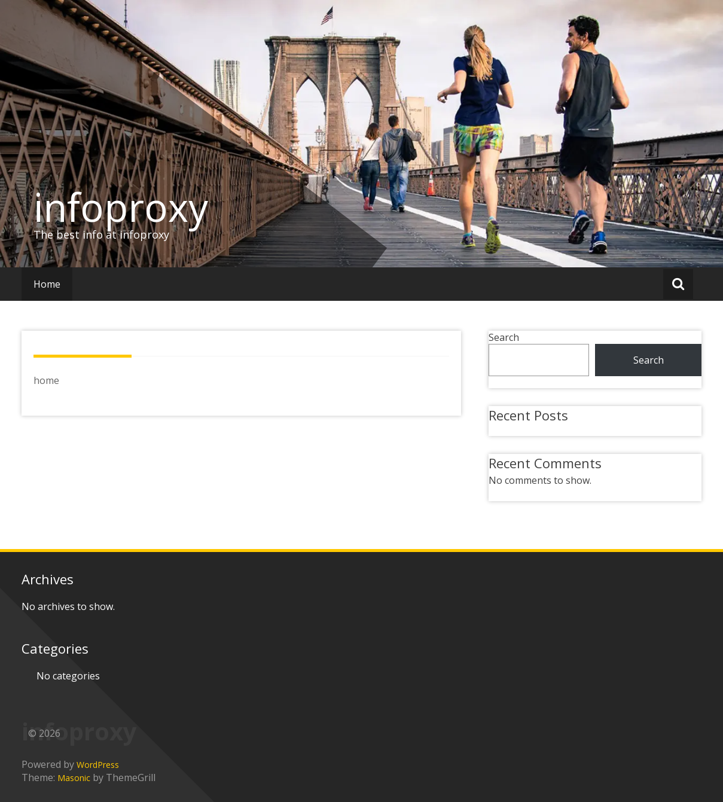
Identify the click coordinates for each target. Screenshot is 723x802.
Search (504, 337)
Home (46, 284)
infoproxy (120, 207)
